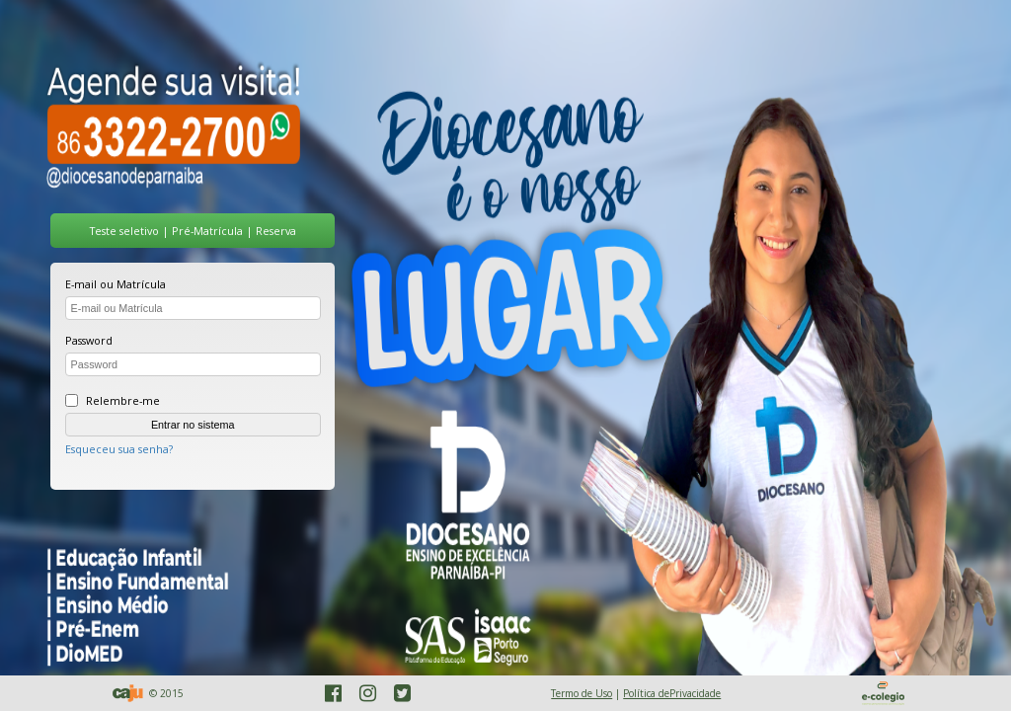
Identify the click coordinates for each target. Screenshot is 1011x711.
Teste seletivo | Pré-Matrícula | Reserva (193, 230)
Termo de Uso (581, 693)
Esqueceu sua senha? (119, 448)
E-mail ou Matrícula (115, 283)
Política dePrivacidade (672, 693)
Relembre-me (123, 400)
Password (89, 340)
